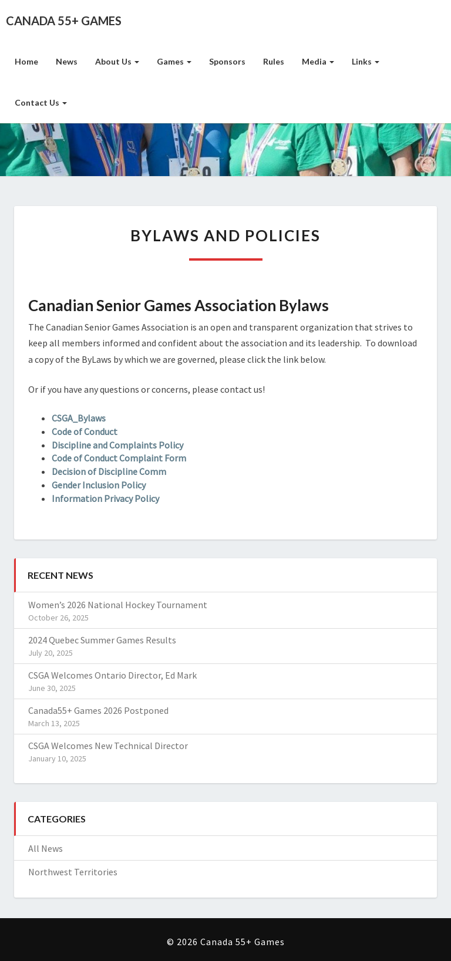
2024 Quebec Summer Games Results (102, 640)
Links (365, 61)
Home (26, 61)
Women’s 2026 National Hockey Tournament (117, 605)
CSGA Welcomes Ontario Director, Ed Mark (112, 675)
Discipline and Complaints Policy (117, 445)
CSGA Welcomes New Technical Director (108, 745)
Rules (273, 61)
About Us (117, 61)
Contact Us (41, 102)
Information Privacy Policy (105, 498)
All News (45, 848)
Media (318, 61)
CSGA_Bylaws (79, 418)
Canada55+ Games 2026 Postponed (98, 710)
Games (174, 61)
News (67, 61)
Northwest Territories (72, 872)
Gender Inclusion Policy (99, 485)
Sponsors (227, 61)
